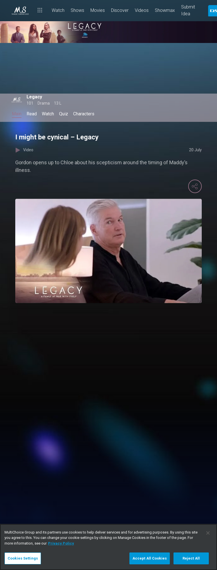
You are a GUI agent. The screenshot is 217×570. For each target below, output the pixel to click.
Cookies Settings (23, 558)
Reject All (191, 558)
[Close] (208, 533)
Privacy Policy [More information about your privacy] (61, 543)
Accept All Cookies (150, 558)
